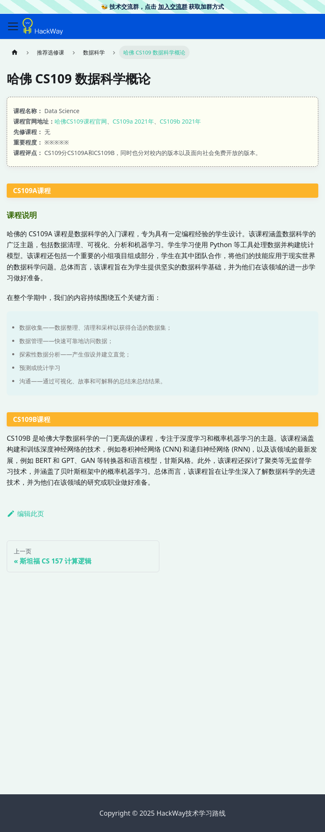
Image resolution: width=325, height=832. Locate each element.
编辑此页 (25, 513)
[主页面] (15, 52)
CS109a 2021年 (133, 121)
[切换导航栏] (13, 26)
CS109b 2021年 (180, 121)
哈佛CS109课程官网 (81, 121)
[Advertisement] (162, 721)
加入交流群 (172, 6)
